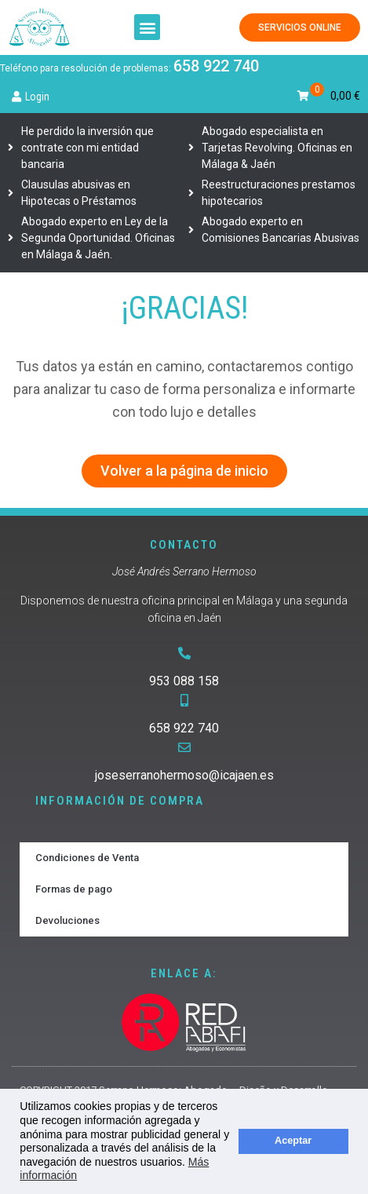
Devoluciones (67, 920)
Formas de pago (73, 889)
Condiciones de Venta (87, 858)
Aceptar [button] (293, 1140)
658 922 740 (216, 66)
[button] (147, 27)
